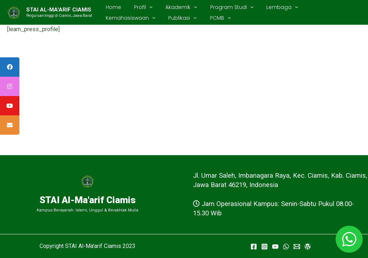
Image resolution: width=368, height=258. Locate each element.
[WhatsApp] (286, 246)
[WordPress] (307, 246)
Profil (139, 7)
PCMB (153, 18)
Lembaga (269, 7)
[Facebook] (253, 246)
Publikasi (118, 18)
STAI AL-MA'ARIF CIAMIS (58, 9)
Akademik (174, 7)
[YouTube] (275, 246)
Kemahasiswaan (320, 7)
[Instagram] (264, 246)
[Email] (297, 246)
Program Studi (221, 7)
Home (112, 7)
